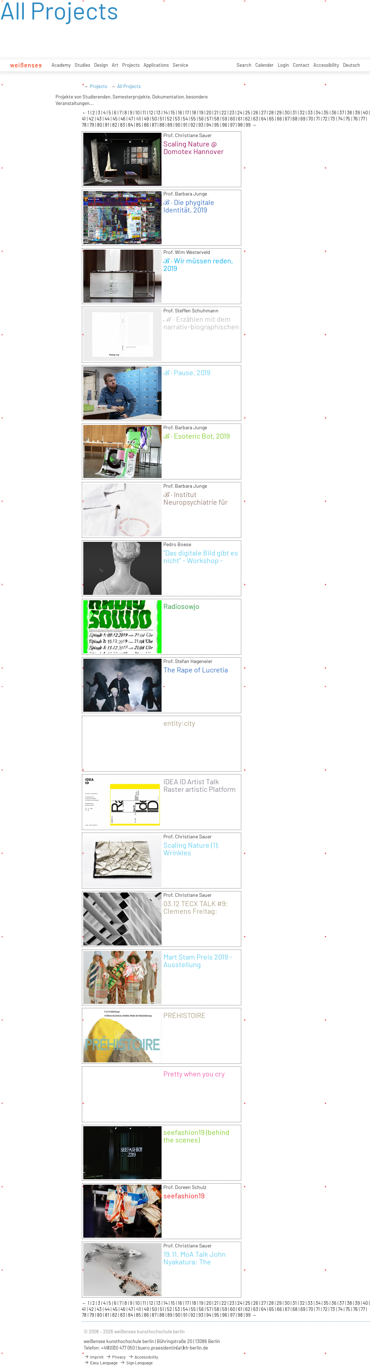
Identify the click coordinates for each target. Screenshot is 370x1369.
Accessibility (326, 65)
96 (225, 125)
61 (240, 119)
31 (295, 112)
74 (341, 119)
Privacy (116, 1356)
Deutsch (351, 65)
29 (280, 112)
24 (240, 112)
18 (194, 112)
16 (180, 112)
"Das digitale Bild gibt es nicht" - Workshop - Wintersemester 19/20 (200, 560)
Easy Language (101, 1362)
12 (151, 112)
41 (84, 119)
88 (162, 125)
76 (356, 119)
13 (159, 112)
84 (131, 125)
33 (311, 112)
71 (318, 119)
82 (115, 125)
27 (264, 112)
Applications (156, 65)
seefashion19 (183, 1195)
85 (139, 125)
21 (217, 112)
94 (209, 125)
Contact (301, 65)
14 (166, 112)
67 (288, 119)
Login (283, 65)
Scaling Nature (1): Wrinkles (191, 849)
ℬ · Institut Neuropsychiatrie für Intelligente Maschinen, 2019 (199, 505)
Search (244, 65)
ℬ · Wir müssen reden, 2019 (198, 264)
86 (147, 125)
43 (100, 119)
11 (144, 112)
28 (272, 112)
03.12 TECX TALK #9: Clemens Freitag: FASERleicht (195, 911)
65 (272, 119)
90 (178, 125)
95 (217, 125)
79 (92, 125)
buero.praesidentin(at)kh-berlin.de (173, 1348)
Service (180, 65)
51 (162, 119)
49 (147, 119)
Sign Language (136, 1362)
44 (108, 119)
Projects (131, 65)
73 (333, 119)
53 (178, 119)
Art (115, 65)
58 (217, 119)
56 (202, 119)
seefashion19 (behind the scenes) (196, 1136)
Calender (264, 65)
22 (224, 112)
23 (232, 112)
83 (123, 125)
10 (138, 112)
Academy (61, 65)
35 (326, 112)
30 (288, 112)
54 (186, 119)
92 (193, 125)
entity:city (179, 723)
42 (92, 119)
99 (249, 125)
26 (256, 112)
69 (303, 119)
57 (209, 119)
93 (201, 125)
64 (264, 119)
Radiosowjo (181, 606)
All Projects (129, 86)
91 (186, 125)
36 (334, 112)
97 (233, 125)
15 (173, 112)
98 (241, 125)
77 (363, 119)
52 (170, 119)
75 (348, 119)
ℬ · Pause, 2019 (186, 372)
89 (170, 125)
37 (342, 112)
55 (194, 119)
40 (366, 112)
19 (201, 112)
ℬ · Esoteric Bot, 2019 (196, 435)
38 (350, 112)
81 (107, 125)
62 (248, 119)
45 (116, 119)
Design (101, 65)
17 (187, 112)
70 (311, 119)
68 (295, 119)
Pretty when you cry (194, 1073)
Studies (82, 65)
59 (225, 119)
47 (131, 119)
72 (326, 119)
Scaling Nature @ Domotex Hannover (193, 147)
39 (358, 112)
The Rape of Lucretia (195, 669)
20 (209, 112)
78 (85, 125)
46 (123, 119)
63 (256, 119)
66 (280, 119)
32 (303, 112)
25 (248, 112)
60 (233, 119)
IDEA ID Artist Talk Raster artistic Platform (199, 785)
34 (319, 112)
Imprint (93, 1356)
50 (155, 119)
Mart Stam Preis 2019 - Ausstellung (197, 960)
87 (155, 125)
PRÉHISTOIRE (184, 1015)
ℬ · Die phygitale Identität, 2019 (188, 206)
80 (100, 125)
